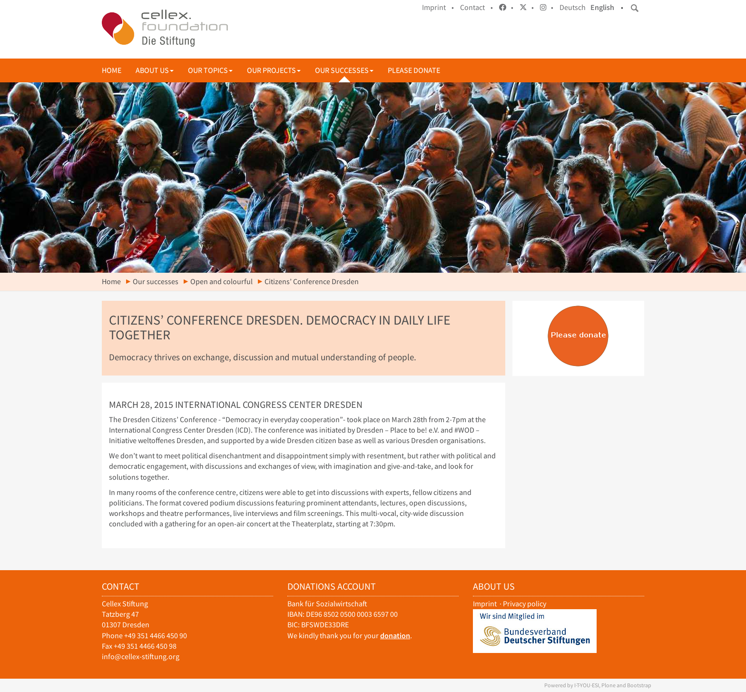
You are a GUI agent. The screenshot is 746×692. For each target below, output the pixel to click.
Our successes (344, 70)
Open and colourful (221, 281)
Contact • (476, 7)
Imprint (485, 603)
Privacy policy (524, 603)
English (602, 7)
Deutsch (573, 7)
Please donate (414, 70)
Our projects (274, 70)
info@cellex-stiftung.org (140, 656)
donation (395, 635)
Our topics (210, 70)
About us (155, 70)
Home (111, 70)
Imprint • (438, 7)
